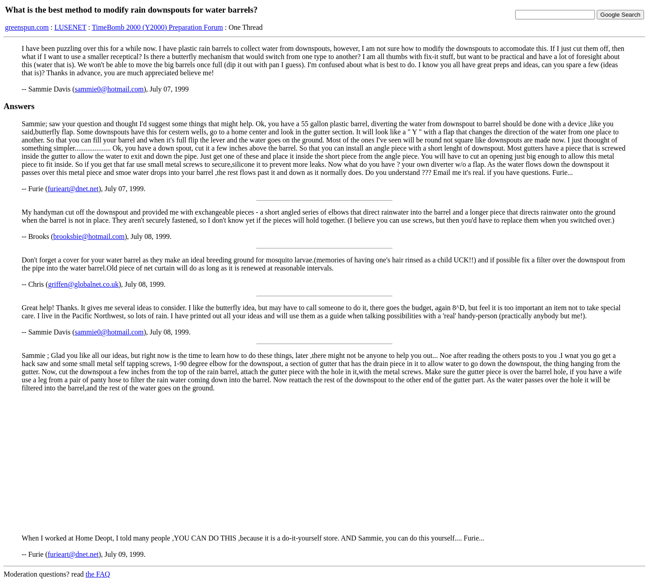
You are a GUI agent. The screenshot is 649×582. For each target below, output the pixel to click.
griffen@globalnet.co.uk (83, 284)
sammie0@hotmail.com (109, 89)
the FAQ (98, 574)
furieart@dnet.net (73, 188)
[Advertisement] (324, 462)
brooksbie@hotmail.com (88, 236)
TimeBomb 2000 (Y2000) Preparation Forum (157, 27)
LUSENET (71, 27)
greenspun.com (27, 27)
